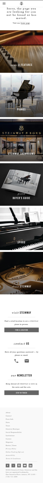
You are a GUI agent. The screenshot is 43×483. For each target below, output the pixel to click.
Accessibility (10, 455)
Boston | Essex (11, 445)
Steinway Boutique (13, 429)
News (8, 422)
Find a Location (21, 330)
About (8, 412)
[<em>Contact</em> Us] (27, 362)
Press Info (9, 419)
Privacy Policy (11, 449)
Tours (8, 426)
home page (25, 23)
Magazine (9, 442)
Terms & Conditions (13, 458)
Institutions (10, 435)
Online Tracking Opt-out (15, 452)
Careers (8, 439)
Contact (9, 416)
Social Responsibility (14, 432)
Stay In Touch (21, 393)
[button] (4, 3)
